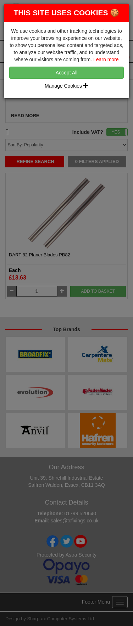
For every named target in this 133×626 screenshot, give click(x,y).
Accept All (66, 72)
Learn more (106, 59)
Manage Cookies (66, 86)
